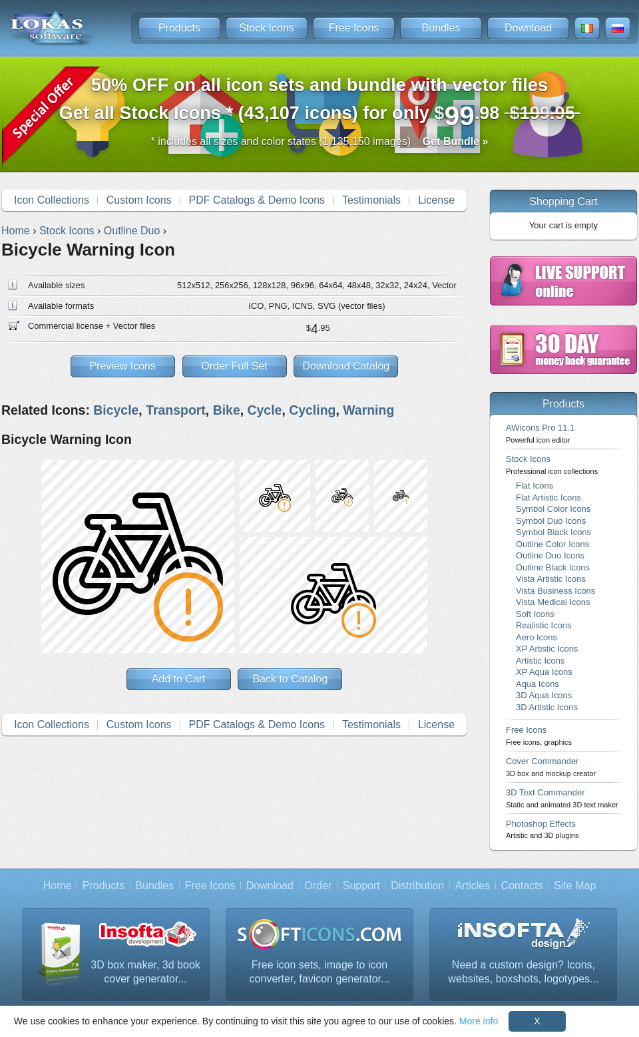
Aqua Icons (537, 684)
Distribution (417, 885)
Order (317, 885)
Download (528, 27)
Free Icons (354, 27)
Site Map (575, 885)
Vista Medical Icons (553, 602)
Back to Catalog (289, 678)
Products (179, 27)
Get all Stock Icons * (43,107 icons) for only (319, 103)
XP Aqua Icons (544, 672)
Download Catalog (345, 365)
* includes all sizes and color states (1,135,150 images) (320, 141)
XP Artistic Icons (547, 649)
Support (361, 885)
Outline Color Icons (552, 544)
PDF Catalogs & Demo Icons (257, 200)
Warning (368, 410)
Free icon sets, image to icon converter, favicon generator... (320, 972)
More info (478, 1021)
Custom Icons (139, 200)
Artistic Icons (540, 661)
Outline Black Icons (553, 567)
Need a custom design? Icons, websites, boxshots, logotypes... (524, 972)
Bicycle (115, 410)
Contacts (522, 885)
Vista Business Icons (555, 591)
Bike (226, 410)
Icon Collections (51, 200)
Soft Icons (535, 614)
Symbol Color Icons (553, 509)
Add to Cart (179, 678)
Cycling (312, 410)
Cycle (265, 410)
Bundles (441, 27)
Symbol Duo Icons (551, 521)
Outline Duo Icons (550, 555)
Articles (472, 885)
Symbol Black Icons (553, 532)
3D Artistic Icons (547, 707)
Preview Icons (122, 365)
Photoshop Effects (542, 829)
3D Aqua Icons (544, 695)
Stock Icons (266, 27)
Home (57, 885)
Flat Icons (534, 486)
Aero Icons (536, 637)
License (436, 200)
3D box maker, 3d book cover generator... (145, 972)
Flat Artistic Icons (548, 498)
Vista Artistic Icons (551, 579)
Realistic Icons (544, 625)
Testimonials (371, 200)
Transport (176, 410)
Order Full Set (234, 365)
